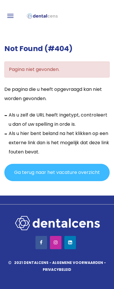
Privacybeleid (57, 269)
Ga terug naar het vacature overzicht (57, 172)
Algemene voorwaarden (77, 262)
